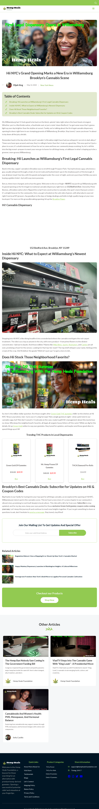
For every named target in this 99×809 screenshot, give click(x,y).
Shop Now (49, 600)
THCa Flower (50, 767)
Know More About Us (32, 767)
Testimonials (28, 774)
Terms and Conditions (31, 797)
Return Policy (29, 789)
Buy (16, 479)
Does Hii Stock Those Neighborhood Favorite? (28, 109)
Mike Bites (57, 344)
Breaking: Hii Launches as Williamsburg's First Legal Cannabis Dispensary (38, 102)
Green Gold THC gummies (61, 414)
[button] (93, 9)
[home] (11, 8)
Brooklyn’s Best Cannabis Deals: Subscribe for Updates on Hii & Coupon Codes (40, 113)
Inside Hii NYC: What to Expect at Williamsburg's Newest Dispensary (37, 105)
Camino (84, 344)
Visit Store (27, 770)
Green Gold (17, 426)
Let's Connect (29, 781)
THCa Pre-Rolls (51, 770)
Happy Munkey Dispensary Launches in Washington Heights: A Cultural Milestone (46, 566)
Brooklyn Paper (59, 199)
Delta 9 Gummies (51, 777)
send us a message (37, 512)
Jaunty (65, 344)
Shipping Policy (29, 785)
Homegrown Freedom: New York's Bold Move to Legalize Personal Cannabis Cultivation (48, 577)
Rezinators (73, 344)
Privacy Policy (29, 793)
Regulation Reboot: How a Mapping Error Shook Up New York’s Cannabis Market (46, 556)
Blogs (26, 778)
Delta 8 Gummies (51, 774)
